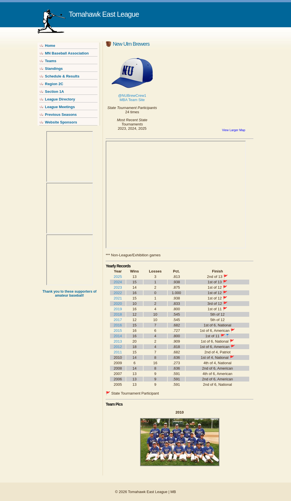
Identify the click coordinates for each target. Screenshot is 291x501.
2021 (118, 298)
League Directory (60, 99)
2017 (118, 320)
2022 (118, 293)
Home (50, 45)
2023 (118, 287)
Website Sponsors (61, 122)
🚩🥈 (225, 336)
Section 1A (54, 91)
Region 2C (54, 84)
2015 (118, 330)
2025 (118, 276)
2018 (118, 314)
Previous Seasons (61, 114)
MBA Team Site (132, 100)
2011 (118, 352)
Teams (50, 61)
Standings (54, 68)
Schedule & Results (62, 76)
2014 (118, 336)
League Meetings (60, 107)
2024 (118, 282)
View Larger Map (233, 130)
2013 (118, 341)
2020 (118, 303)
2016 (118, 325)
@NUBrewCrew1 (132, 95)
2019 (118, 309)
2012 (118, 347)
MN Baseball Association (67, 53)
